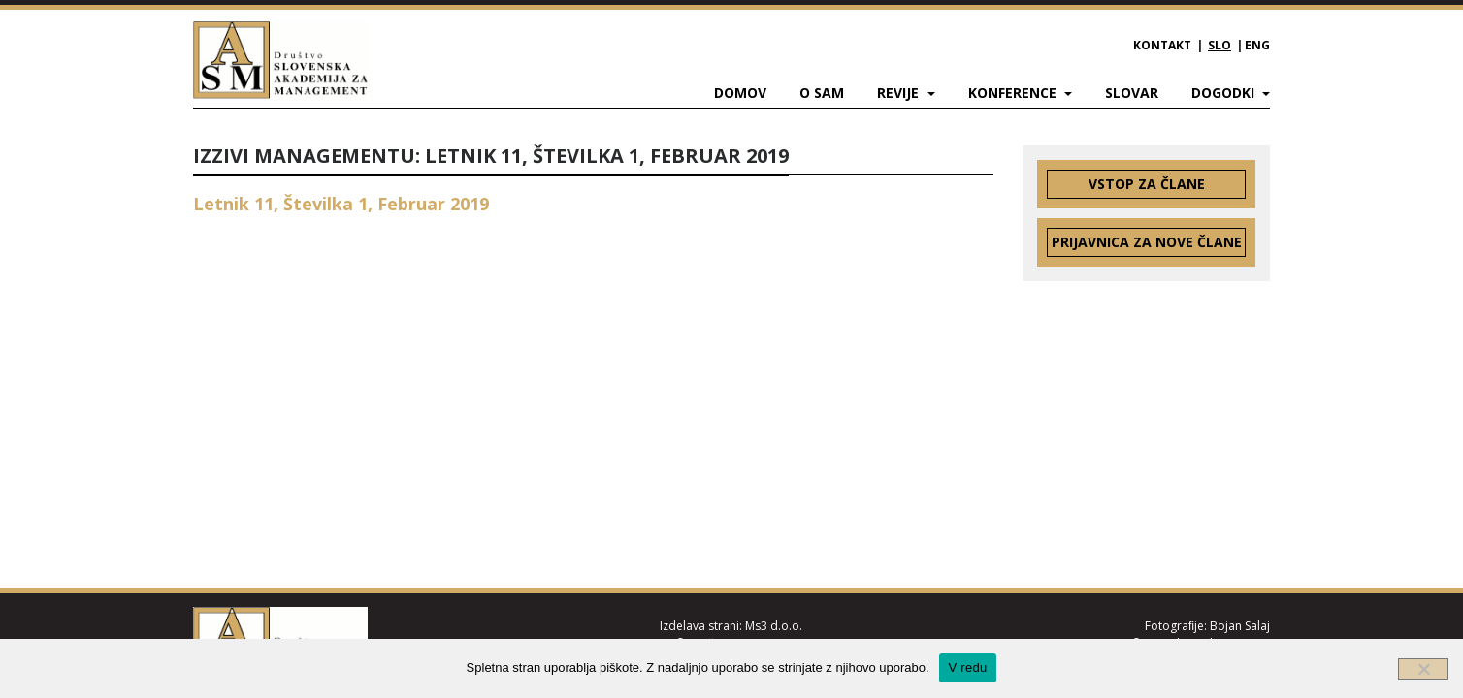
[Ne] (1423, 669)
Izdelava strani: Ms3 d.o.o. (731, 626)
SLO (1219, 45)
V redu (968, 667)
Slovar (1131, 92)
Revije (900, 92)
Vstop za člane (1147, 183)
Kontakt (1162, 45)
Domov (740, 92)
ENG (1257, 45)
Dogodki (1224, 92)
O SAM (821, 92)
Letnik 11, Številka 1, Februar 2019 (341, 203)
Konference (1014, 92)
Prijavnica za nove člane (1147, 242)
